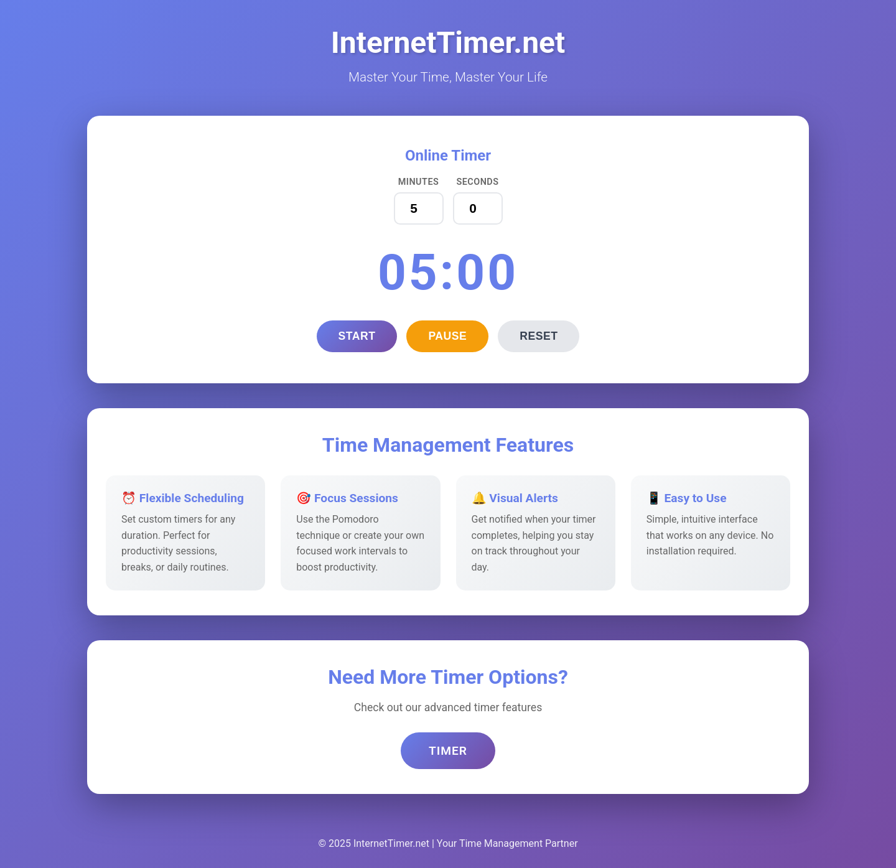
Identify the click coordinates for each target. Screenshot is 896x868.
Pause (447, 336)
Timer (448, 751)
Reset (539, 336)
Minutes (418, 182)
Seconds (477, 182)
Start (357, 336)
